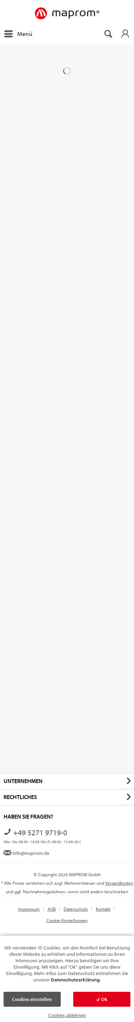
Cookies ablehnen (67, 1015)
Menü (18, 32)
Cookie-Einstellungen (67, 920)
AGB (52, 909)
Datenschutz (76, 909)
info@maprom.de (26, 853)
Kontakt (103, 909)
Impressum (29, 909)
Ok (101, 999)
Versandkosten (119, 883)
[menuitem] (18, 34)
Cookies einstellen (32, 999)
